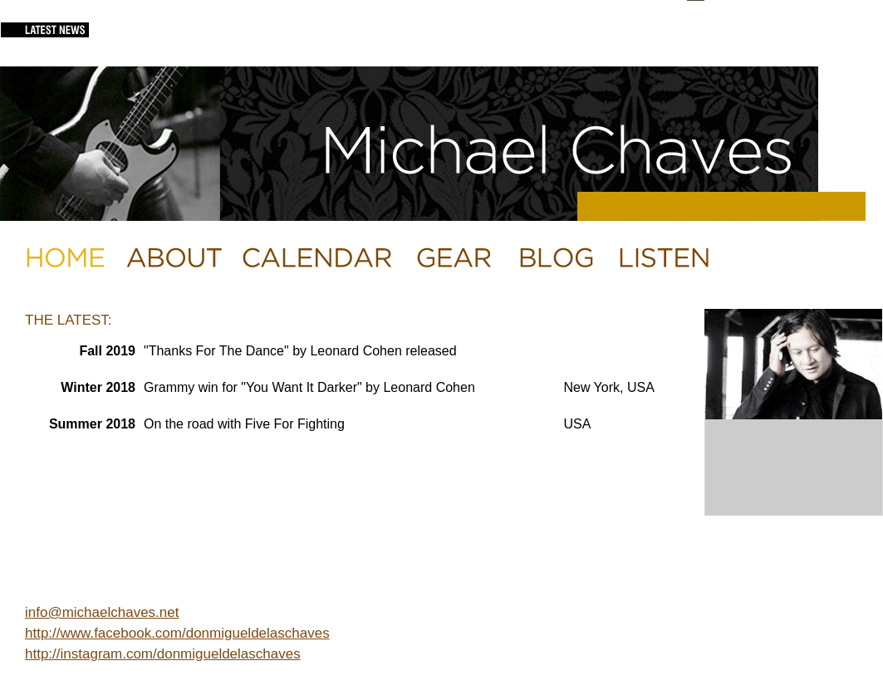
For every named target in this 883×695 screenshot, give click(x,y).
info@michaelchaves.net (102, 612)
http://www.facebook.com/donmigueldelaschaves (177, 633)
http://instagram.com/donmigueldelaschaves (163, 654)
